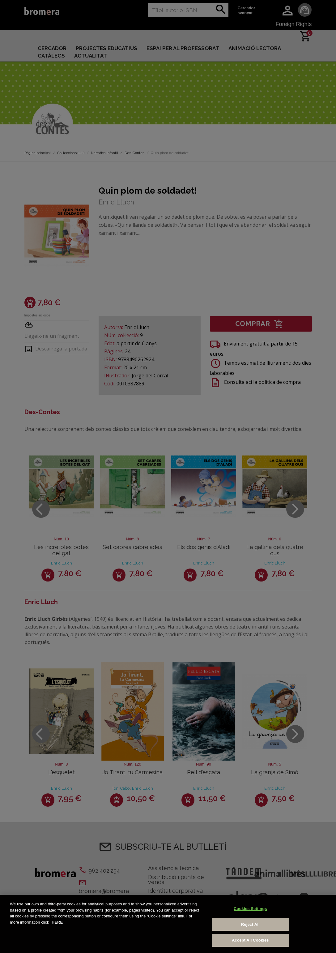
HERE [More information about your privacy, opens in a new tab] (57, 922)
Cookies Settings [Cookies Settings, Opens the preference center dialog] (250, 908)
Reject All (250, 924)
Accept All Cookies (250, 940)
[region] (168, 924)
